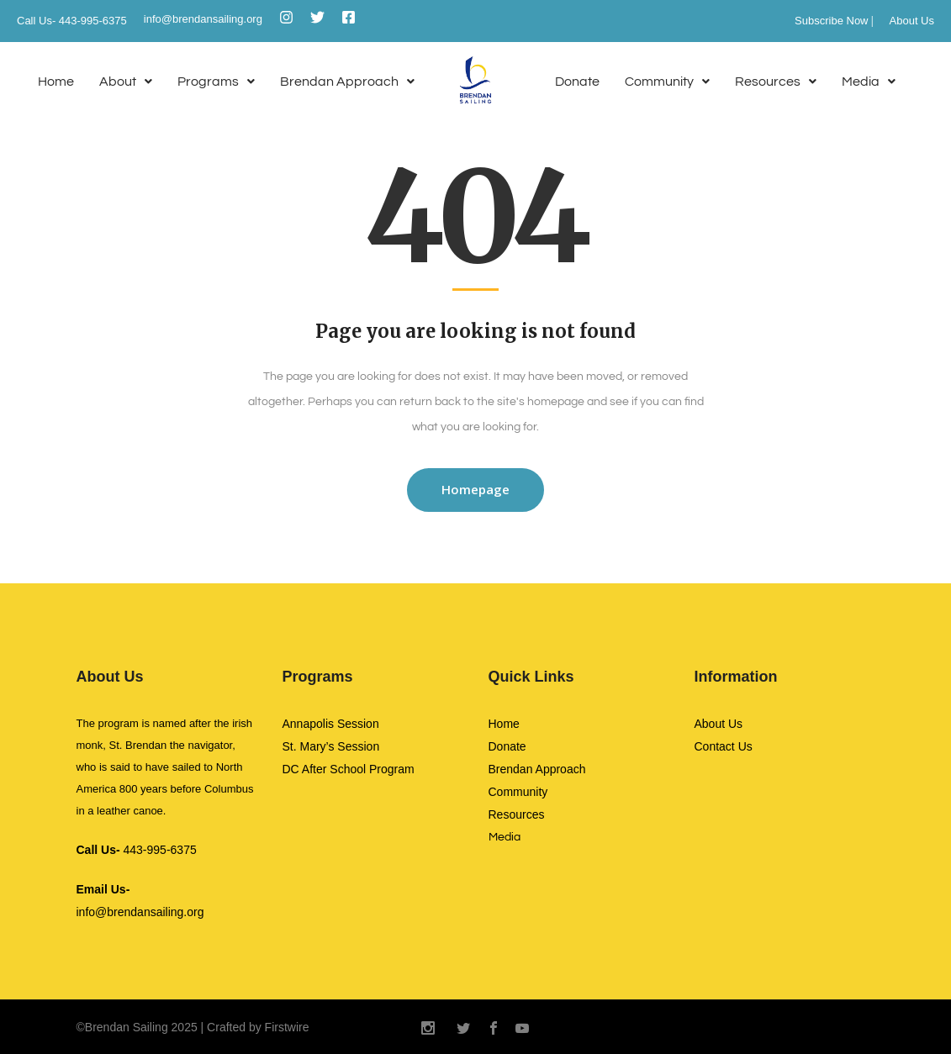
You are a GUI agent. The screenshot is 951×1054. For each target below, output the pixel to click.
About (125, 81)
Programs (216, 81)
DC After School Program (349, 769)
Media (869, 81)
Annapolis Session (331, 723)
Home (56, 81)
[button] (126, 82)
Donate (577, 81)
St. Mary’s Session (331, 746)
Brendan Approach (347, 81)
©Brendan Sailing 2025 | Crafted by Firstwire (193, 1027)
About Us (912, 20)
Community (667, 81)
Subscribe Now (831, 20)
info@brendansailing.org (203, 19)
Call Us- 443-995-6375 (72, 20)
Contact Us (724, 746)
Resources (775, 81)
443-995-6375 (137, 849)
